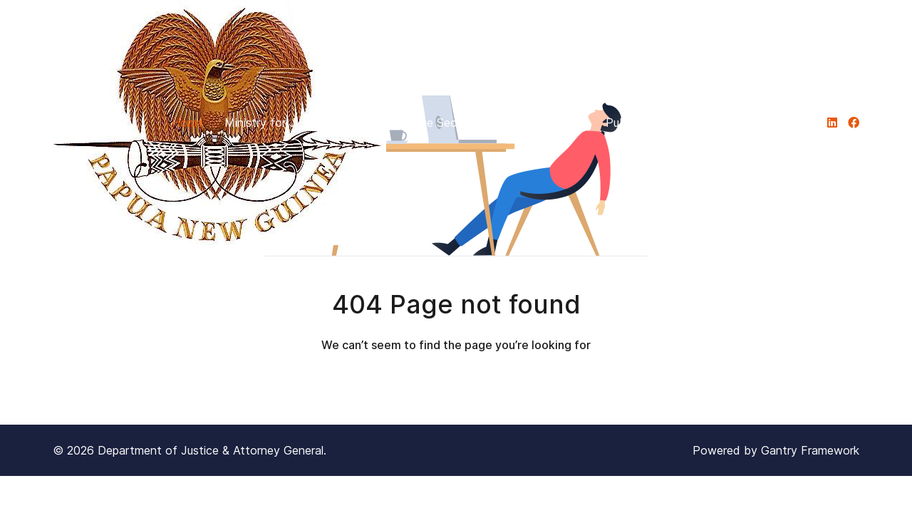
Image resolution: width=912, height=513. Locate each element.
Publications (645, 122)
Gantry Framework (810, 450)
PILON (722, 122)
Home (187, 122)
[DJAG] (832, 122)
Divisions (554, 122)
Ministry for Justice (282, 122)
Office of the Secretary (432, 122)
